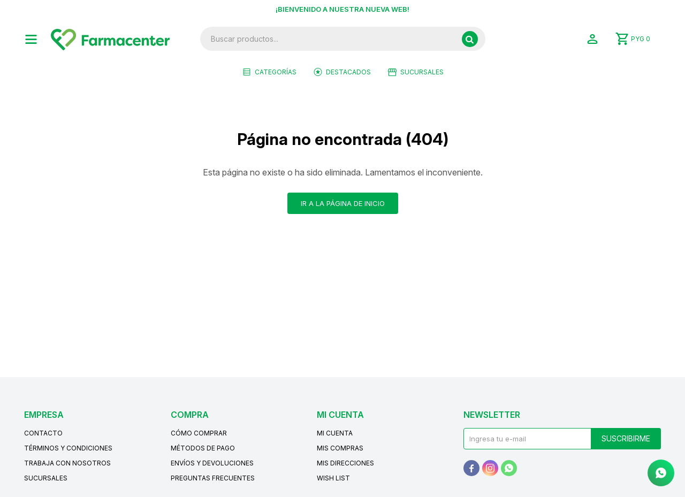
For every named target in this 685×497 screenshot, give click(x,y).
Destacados (348, 72)
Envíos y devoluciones (212, 463)
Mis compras (340, 448)
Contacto (43, 433)
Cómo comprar (199, 433)
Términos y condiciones (68, 448)
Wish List (333, 478)
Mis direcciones (345, 463)
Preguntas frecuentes (213, 478)
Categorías (275, 72)
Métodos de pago (203, 448)
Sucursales (422, 72)
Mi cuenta (335, 433)
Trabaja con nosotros (67, 463)
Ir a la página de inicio (343, 203)
